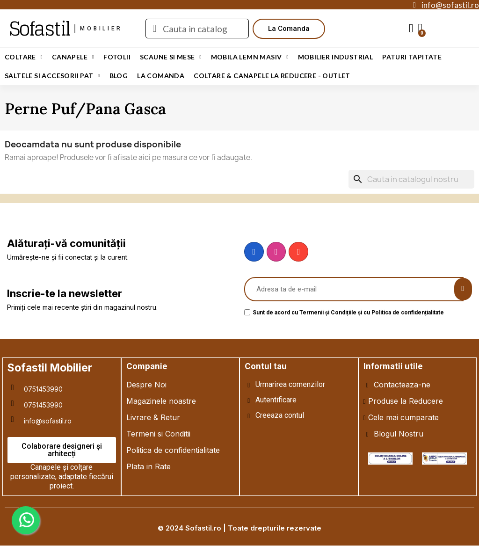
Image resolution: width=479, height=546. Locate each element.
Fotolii (117, 57)
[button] (289, 29)
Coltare (24, 57)
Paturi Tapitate (412, 57)
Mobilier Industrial (335, 57)
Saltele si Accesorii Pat (52, 76)
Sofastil (39, 28)
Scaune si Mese (171, 57)
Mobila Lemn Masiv (250, 57)
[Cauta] (411, 179)
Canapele (73, 57)
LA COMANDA (160, 76)
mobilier (101, 28)
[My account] (411, 28)
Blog (118, 76)
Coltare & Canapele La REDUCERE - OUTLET (272, 76)
